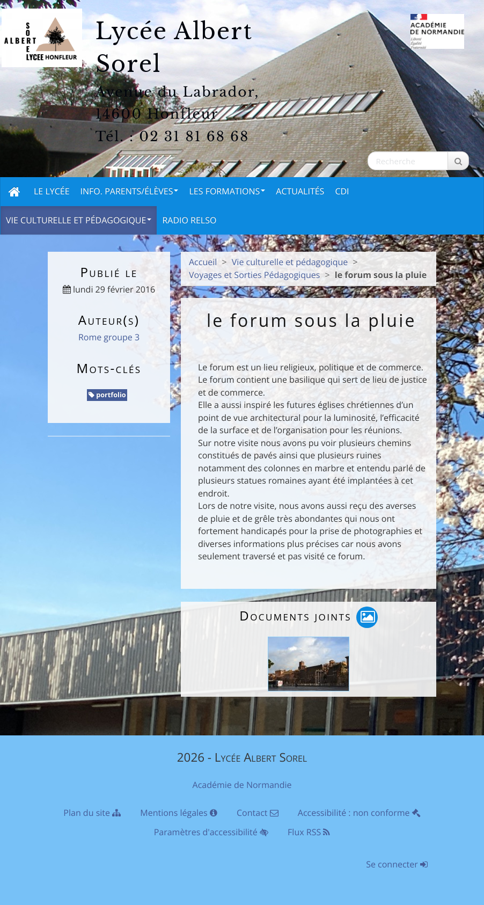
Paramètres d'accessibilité (211, 832)
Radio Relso (189, 220)
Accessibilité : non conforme (359, 813)
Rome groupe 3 (109, 337)
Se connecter (397, 864)
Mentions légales (178, 813)
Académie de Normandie (242, 785)
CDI (342, 191)
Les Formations (227, 191)
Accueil (203, 262)
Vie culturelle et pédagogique (78, 220)
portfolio (107, 394)
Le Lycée (52, 191)
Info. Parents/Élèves (129, 191)
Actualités (300, 191)
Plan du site (92, 813)
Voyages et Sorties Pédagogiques (254, 275)
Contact (257, 813)
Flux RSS (309, 832)
